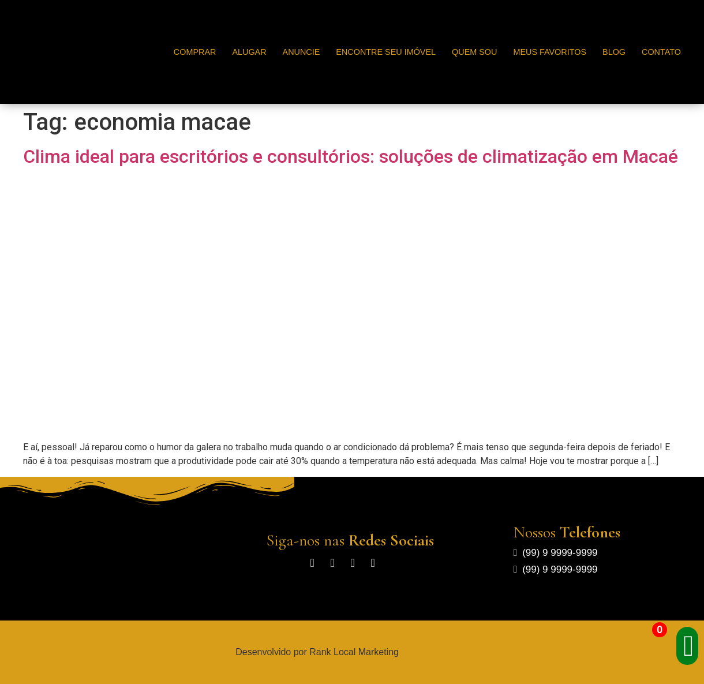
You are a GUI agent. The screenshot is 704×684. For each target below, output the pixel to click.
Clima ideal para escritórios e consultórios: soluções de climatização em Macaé (350, 156)
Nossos (567, 532)
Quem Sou (474, 52)
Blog (614, 52)
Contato (661, 52)
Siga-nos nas (350, 540)
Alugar (249, 52)
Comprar (195, 52)
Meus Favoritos (549, 52)
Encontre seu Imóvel (386, 52)
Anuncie (301, 52)
